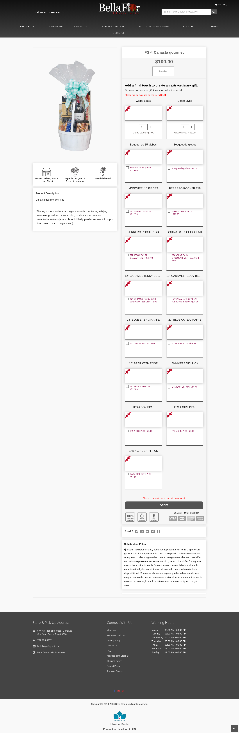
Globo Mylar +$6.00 (185, 132)
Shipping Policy (114, 660)
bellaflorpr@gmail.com (48, 645)
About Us (111, 630)
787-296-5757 (57, 12)
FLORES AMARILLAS (113, 26)
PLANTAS (188, 26)
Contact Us (112, 645)
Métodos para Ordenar (117, 655)
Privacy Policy (113, 640)
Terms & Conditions (116, 635)
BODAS (215, 26)
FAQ (109, 650)
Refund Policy (113, 665)
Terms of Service (115, 670)
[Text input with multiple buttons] (186, 12)
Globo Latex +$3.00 (143, 132)
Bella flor (27, 26)
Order (164, 505)
